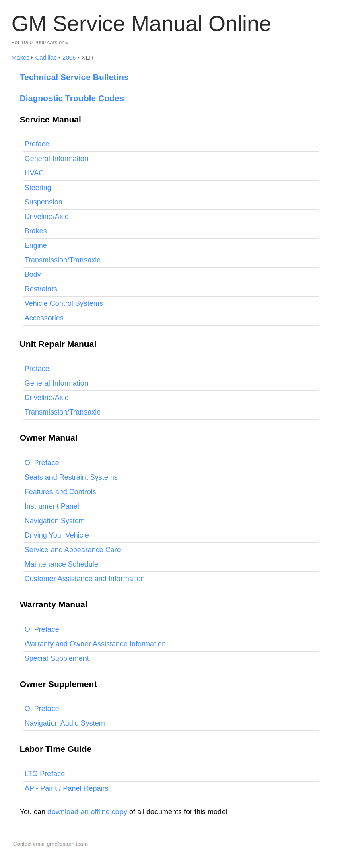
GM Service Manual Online (141, 23)
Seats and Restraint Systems (71, 477)
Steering (38, 188)
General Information (57, 159)
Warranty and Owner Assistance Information (95, 644)
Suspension (43, 202)
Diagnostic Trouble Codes (72, 98)
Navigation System (55, 521)
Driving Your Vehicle (57, 535)
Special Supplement (57, 658)
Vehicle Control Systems (64, 303)
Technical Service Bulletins (74, 77)
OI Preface (42, 463)
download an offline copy (87, 812)
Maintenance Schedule (61, 564)
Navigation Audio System (65, 723)
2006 (69, 57)
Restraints (41, 289)
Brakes (36, 231)
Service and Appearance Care (73, 550)
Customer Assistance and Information (85, 579)
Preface (37, 144)
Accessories (44, 318)
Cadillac (45, 57)
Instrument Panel (52, 506)
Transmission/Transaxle (63, 260)
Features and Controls (60, 492)
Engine (36, 245)
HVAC (34, 173)
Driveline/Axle (47, 216)
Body (33, 274)
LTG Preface (45, 774)
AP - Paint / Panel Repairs (67, 788)
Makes (20, 57)
